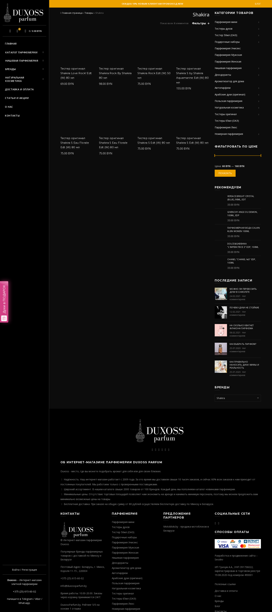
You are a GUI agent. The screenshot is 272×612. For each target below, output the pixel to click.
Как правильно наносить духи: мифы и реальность (244, 364)
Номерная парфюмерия (229, 134)
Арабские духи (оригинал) (230, 94)
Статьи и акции (17, 98)
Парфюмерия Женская (228, 61)
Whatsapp (24, 603)
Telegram (27, 599)
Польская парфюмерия (228, 101)
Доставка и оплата (19, 89)
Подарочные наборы (227, 41)
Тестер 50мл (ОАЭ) (226, 35)
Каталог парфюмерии (21, 52)
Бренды (10, 69)
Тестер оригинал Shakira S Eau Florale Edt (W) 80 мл (74, 142)
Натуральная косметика (14, 79)
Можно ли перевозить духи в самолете (243, 290)
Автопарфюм (223, 87)
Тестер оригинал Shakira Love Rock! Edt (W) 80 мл (76, 73)
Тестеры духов (223, 28)
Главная (11, 43)
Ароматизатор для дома (229, 81)
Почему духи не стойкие (244, 307)
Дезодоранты (223, 74)
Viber (38, 599)
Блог (258, 3)
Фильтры (199, 23)
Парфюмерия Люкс (226, 127)
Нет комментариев (238, 298)
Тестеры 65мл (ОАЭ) (227, 120)
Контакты (12, 115)
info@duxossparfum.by (73, 586)
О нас (9, 106)
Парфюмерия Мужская (228, 55)
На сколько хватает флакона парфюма (242, 327)
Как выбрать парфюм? (243, 344)
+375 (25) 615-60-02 (24, 591)
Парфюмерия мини (226, 22)
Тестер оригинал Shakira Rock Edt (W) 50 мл (154, 73)
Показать (225, 173)
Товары (89, 12)
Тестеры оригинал (226, 114)
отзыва (76, 608)
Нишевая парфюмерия (21, 60)
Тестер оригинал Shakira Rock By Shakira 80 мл (115, 73)
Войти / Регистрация (24, 569)
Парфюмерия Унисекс (228, 48)
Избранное (19, 29)
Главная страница (72, 12)
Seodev (219, 559)
